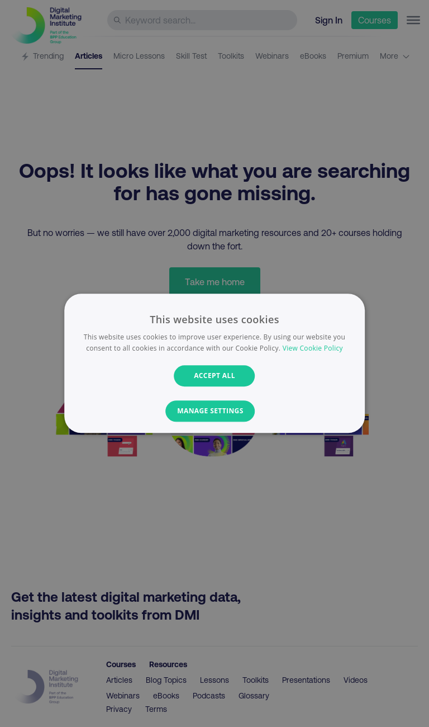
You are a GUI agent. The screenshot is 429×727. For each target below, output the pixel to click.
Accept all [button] (214, 375)
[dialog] (214, 363)
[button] (214, 411)
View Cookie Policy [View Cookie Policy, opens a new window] (313, 348)
